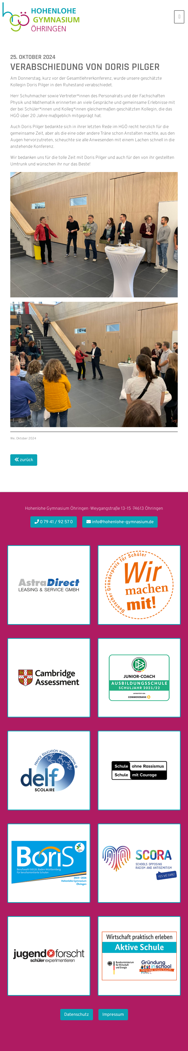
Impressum (113, 1015)
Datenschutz (76, 1015)
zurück (23, 460)
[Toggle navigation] (179, 16)
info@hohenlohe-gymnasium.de (120, 522)
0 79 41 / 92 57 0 (54, 522)
